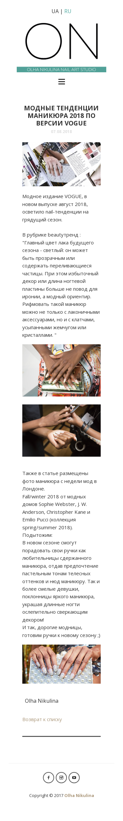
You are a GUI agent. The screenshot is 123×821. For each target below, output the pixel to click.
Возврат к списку (42, 719)
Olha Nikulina (79, 795)
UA (55, 11)
